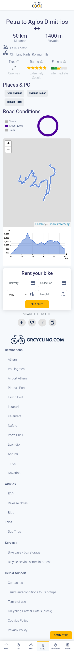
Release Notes (18, 503)
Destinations (13, 350)
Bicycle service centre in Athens (29, 562)
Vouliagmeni (16, 369)
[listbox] (18, 294)
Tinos (12, 463)
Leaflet (40, 224)
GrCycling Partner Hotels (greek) (30, 611)
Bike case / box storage (24, 552)
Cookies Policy (18, 620)
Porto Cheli (15, 435)
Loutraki (13, 407)
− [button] (8, 150)
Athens (13, 359)
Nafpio (12, 426)
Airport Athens (18, 378)
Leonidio (14, 444)
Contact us (15, 583)
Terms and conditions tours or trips (32, 592)
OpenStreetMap (59, 224)
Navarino (14, 473)
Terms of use (17, 602)
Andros (13, 454)
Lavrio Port (15, 397)
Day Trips (14, 531)
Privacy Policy (17, 630)
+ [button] (8, 144)
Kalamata (15, 416)
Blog (11, 513)
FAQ (11, 494)
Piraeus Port (16, 388)
